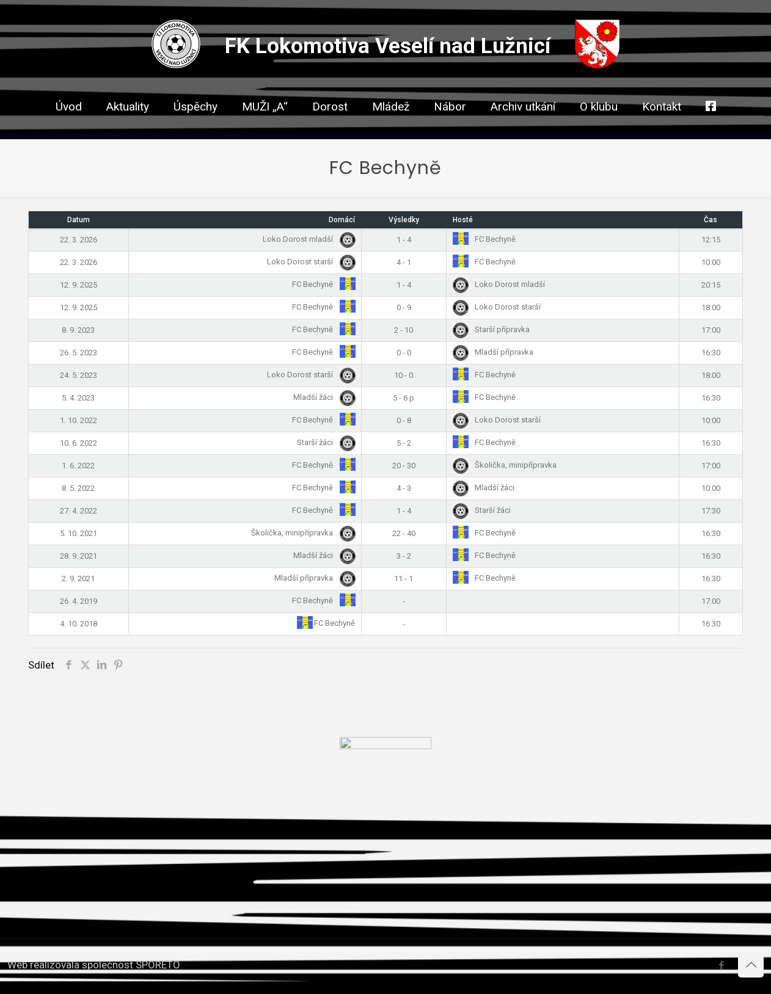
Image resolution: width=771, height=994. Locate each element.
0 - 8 (403, 420)
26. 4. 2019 (78, 601)
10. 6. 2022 (78, 443)
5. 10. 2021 (78, 533)
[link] (330, 128)
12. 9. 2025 (78, 284)
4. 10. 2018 (78, 623)
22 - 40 (403, 533)
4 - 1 (403, 262)
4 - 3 (403, 488)
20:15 (710, 284)
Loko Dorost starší (309, 261)
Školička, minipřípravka (505, 465)
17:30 (710, 510)
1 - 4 (403, 239)
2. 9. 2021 (78, 578)
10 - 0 (403, 375)
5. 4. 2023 (78, 397)
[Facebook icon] (721, 965)
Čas (710, 220)
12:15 (710, 239)
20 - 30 (403, 465)
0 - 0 (403, 352)
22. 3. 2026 (78, 239)
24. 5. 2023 (78, 375)
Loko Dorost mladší (307, 239)
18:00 (710, 307)
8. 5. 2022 (78, 488)
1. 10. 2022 (78, 420)
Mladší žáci (322, 397)
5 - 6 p (403, 397)
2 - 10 (403, 330)
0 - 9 (403, 307)
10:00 (710, 262)
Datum (78, 220)
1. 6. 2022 (78, 465)
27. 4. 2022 (78, 510)
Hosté (463, 220)
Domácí (342, 220)
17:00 (710, 330)
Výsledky (404, 220)
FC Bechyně (484, 239)
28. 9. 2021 (78, 555)
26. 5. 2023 (78, 352)
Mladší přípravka (493, 352)
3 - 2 (403, 555)
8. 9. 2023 (78, 330)
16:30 (710, 352)
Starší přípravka (491, 329)
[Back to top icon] (751, 965)
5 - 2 (403, 443)
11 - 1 (403, 578)
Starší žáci (324, 442)
